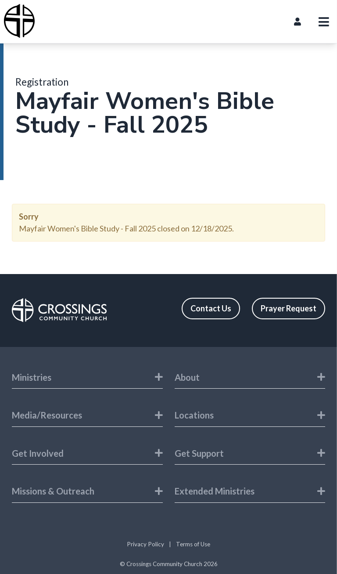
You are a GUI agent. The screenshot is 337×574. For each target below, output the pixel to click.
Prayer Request (288, 308)
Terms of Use (193, 544)
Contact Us (210, 308)
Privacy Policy (145, 544)
